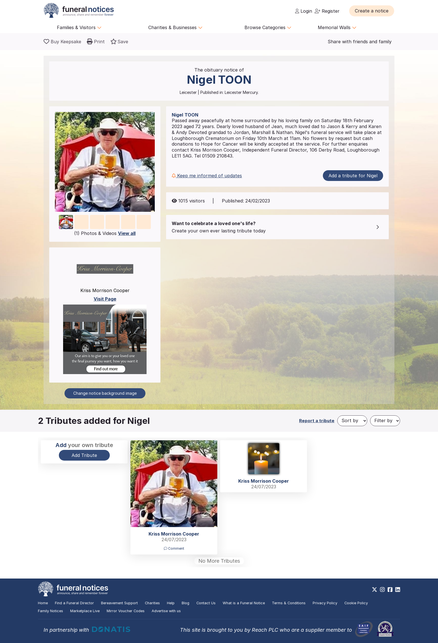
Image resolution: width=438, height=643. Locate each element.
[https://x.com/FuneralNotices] (374, 589)
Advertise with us (166, 611)
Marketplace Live (85, 611)
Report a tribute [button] (316, 420)
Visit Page (105, 299)
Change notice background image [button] (105, 393)
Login (303, 11)
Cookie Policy (356, 603)
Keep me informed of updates (207, 175)
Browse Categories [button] (267, 27)
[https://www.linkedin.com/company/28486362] (397, 589)
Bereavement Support (119, 603)
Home (43, 603)
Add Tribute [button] (84, 455)
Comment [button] (174, 548)
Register (327, 11)
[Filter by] (385, 420)
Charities (152, 603)
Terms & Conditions (289, 603)
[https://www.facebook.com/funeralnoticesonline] (390, 589)
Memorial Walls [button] (337, 27)
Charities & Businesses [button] (175, 27)
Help (171, 603)
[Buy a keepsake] (62, 41)
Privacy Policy (325, 603)
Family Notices (50, 611)
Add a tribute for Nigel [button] (352, 175)
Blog (185, 603)
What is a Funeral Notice (244, 603)
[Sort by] (352, 420)
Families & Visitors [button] (79, 27)
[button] (371, 10)
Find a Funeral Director (74, 603)
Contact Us (206, 603)
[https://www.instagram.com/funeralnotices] (382, 589)
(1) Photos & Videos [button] (105, 233)
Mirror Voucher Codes (126, 611)
